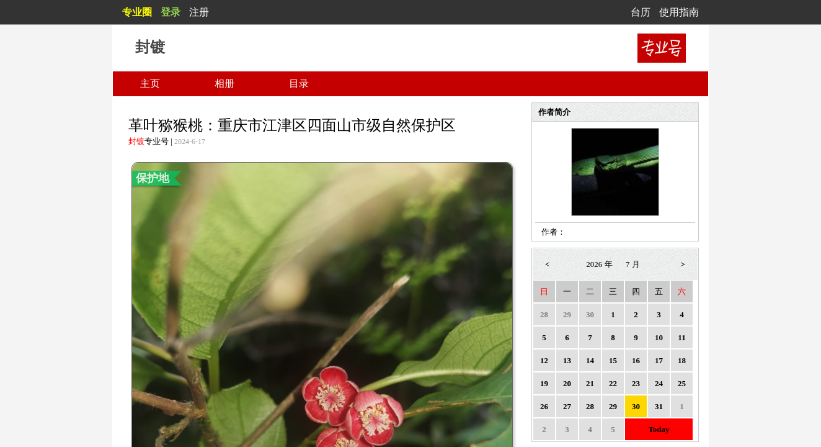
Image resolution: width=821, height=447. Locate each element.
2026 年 (599, 264)
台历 (640, 12)
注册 (199, 12)
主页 (150, 83)
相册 (224, 83)
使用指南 (679, 12)
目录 (299, 83)
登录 (170, 12)
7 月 (633, 264)
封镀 (136, 141)
